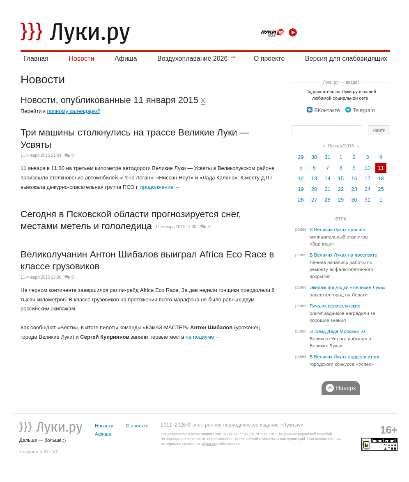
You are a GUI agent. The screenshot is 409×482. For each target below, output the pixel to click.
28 (327, 200)
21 (327, 189)
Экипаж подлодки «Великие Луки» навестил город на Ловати (348, 291)
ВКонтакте (323, 110)
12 (300, 178)
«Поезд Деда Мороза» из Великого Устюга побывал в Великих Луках (340, 338)
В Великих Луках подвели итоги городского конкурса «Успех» (345, 360)
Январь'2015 (341, 145)
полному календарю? (73, 111)
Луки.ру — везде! (341, 82)
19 (300, 189)
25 (381, 189)
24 (367, 189)
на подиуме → (203, 337)
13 (314, 178)
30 (314, 157)
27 (314, 200)
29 (300, 157)
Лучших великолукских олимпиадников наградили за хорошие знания (342, 313)
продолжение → (160, 187)
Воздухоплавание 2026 (192, 58)
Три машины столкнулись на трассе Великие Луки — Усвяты (135, 138)
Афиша (126, 58)
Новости (81, 58)
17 (367, 178)
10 (367, 168)
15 (341, 178)
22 (341, 189)
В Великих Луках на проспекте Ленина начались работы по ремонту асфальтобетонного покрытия (343, 265)
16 (354, 178)
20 (314, 189)
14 (327, 178)
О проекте (269, 58)
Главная (35, 58)
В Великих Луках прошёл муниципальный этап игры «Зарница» (339, 236)
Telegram (360, 110)
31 (327, 157)
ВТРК (340, 218)
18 (381, 178)
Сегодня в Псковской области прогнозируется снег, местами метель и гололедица (131, 220)
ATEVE (51, 451)
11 (381, 168)
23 (354, 189)
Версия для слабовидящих (346, 58)
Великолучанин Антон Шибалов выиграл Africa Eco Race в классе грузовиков (147, 260)
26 (300, 200)
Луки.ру (209, 444)
